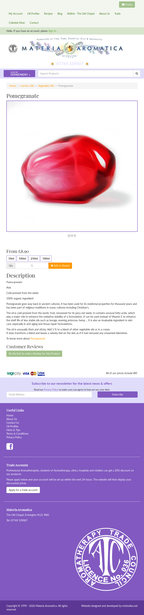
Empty (127, 4)
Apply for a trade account (23, 489)
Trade (117, 13)
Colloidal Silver (17, 22)
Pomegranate (37, 338)
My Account (16, 13)
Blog (59, 13)
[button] (19, 73)
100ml (22, 258)
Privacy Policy (51, 389)
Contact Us (12, 422)
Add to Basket (60, 265)
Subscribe (117, 394)
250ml (34, 258)
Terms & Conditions (17, 433)
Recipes (48, 13)
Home (12, 85)
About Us (104, 13)
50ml (11, 258)
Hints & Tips (13, 430)
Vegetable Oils (46, 85)
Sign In (52, 30)
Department (19, 73)
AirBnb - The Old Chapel (80, 13)
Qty (11, 265)
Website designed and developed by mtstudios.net (109, 605)
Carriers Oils (27, 85)
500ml (46, 258)
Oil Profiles (33, 13)
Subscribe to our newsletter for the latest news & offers (72, 383)
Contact (34, 22)
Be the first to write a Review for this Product (34, 353)
